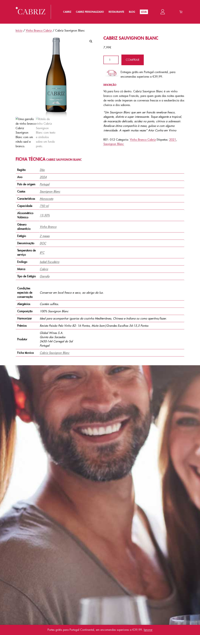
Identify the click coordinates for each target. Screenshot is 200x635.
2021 (172, 140)
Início (19, 30)
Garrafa (44, 276)
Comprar (132, 60)
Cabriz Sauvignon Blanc (54, 353)
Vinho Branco (48, 227)
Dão (42, 170)
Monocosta (46, 199)
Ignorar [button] (148, 630)
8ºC (42, 253)
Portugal (44, 184)
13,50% (45, 215)
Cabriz (44, 269)
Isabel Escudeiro (49, 262)
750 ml (44, 206)
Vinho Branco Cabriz (39, 30)
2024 (43, 177)
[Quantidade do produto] (111, 60)
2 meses (45, 236)
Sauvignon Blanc (113, 144)
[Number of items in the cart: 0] (180, 11)
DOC (43, 243)
